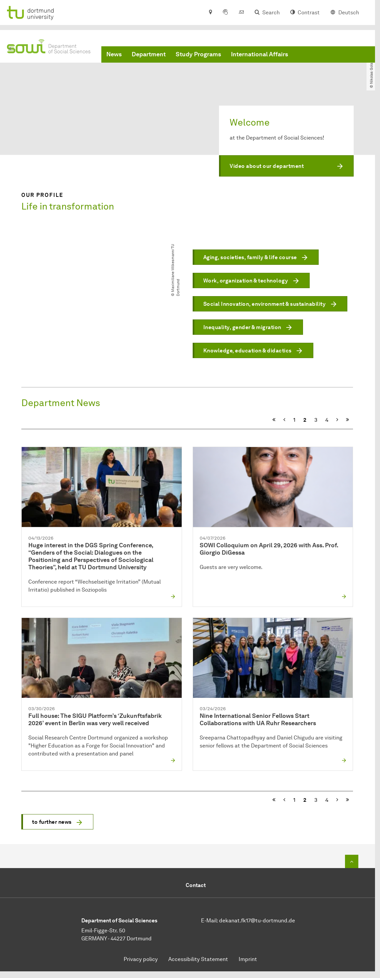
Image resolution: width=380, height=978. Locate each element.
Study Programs (198, 54)
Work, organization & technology (245, 281)
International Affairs (259, 54)
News (114, 54)
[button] (286, 166)
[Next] (337, 420)
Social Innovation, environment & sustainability (264, 304)
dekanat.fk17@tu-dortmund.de (257, 920)
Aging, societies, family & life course (250, 257)
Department (149, 54)
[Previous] (284, 420)
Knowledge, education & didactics (247, 351)
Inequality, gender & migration (242, 327)
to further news (52, 822)
